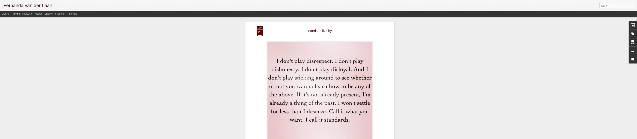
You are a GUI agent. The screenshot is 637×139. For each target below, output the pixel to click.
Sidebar (49, 13)
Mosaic (38, 13)
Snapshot (60, 13)
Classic (5, 13)
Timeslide (72, 13)
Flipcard (16, 13)
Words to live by (320, 31)
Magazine (27, 13)
